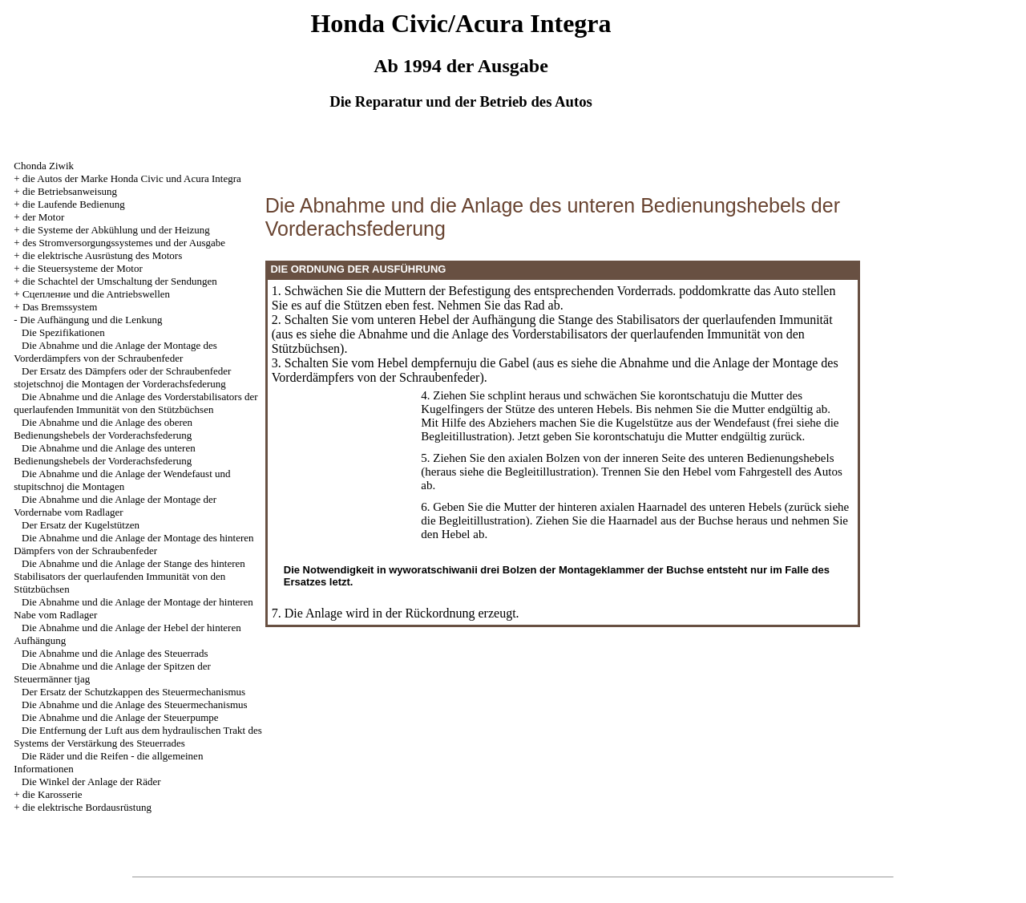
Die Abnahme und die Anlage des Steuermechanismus (135, 705)
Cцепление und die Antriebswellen (96, 294)
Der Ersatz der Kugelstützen (80, 525)
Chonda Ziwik (44, 166)
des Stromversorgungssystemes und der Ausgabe (123, 243)
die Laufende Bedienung (73, 204)
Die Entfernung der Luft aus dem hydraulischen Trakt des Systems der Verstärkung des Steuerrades (137, 736)
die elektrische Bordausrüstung (86, 807)
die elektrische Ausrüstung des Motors (102, 255)
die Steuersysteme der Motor (82, 268)
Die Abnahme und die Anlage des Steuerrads (115, 653)
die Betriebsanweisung (69, 191)
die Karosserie (52, 794)
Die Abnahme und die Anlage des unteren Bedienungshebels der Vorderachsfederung (104, 454)
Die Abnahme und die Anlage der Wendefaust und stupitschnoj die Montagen (122, 480)
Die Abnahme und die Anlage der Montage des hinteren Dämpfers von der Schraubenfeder (133, 544)
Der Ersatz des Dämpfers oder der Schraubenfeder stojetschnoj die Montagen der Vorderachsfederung (122, 377)
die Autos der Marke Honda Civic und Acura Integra (131, 178)
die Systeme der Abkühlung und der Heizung (116, 230)
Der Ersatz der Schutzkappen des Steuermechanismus (133, 692)
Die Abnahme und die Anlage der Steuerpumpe (120, 717)
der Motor (43, 217)
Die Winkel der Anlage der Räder (91, 781)
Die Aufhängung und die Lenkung (91, 320)
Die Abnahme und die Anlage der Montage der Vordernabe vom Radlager (115, 505)
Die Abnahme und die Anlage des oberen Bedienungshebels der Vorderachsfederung (103, 428)
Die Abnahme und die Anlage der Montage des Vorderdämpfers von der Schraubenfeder (115, 351)
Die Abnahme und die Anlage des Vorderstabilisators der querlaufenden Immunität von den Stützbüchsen (135, 403)
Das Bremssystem (60, 307)
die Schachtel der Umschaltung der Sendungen (119, 281)
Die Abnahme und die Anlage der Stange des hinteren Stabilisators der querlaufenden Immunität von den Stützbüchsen (129, 576)
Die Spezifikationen (63, 332)
